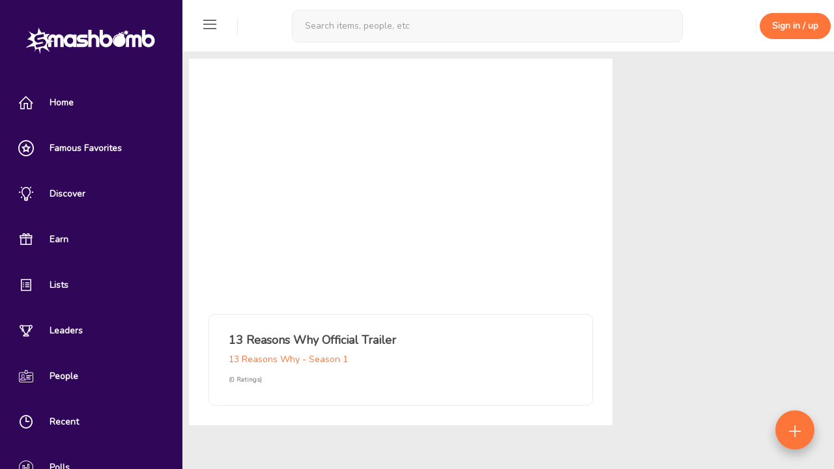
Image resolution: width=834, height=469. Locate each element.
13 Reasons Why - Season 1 (288, 359)
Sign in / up (795, 26)
